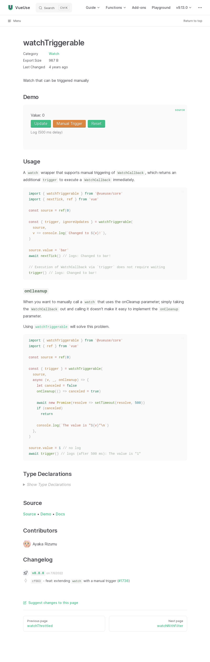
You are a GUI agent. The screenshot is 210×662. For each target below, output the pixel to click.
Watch (54, 54)
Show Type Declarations (49, 484)
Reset (96, 123)
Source (29, 514)
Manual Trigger (69, 123)
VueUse (19, 7)
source (180, 110)
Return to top (193, 21)
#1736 (123, 581)
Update (40, 123)
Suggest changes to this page (50, 603)
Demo (46, 514)
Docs (60, 514)
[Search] (54, 7)
